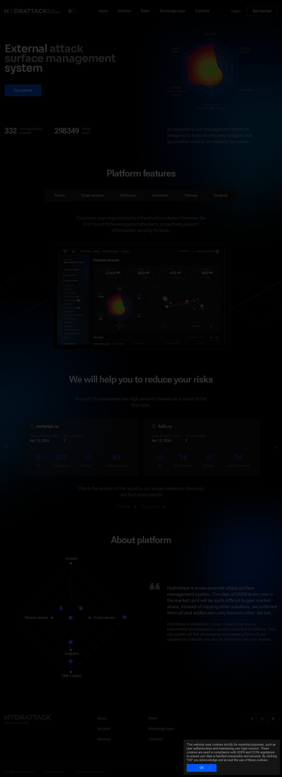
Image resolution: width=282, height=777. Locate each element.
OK (202, 768)
